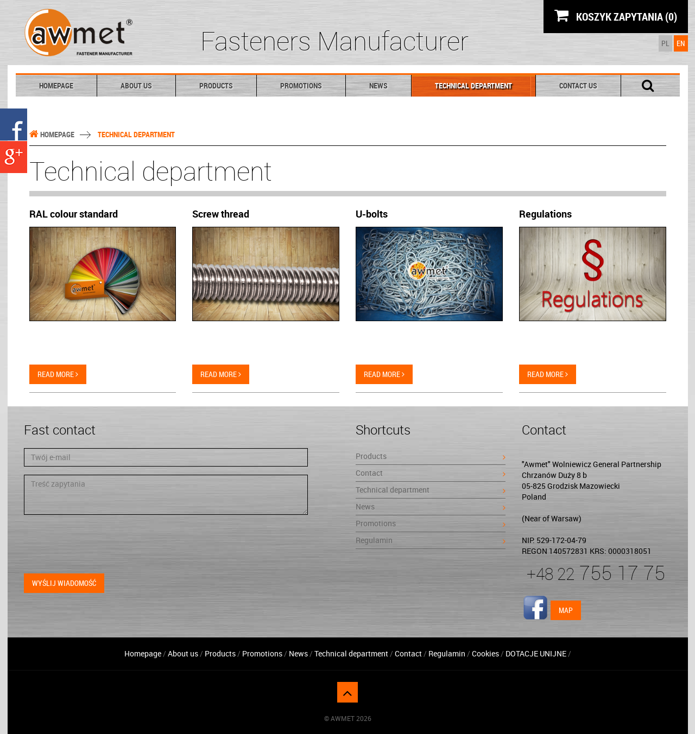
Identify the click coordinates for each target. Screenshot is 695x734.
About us (136, 85)
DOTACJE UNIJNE (536, 653)
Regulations (545, 213)
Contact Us (578, 85)
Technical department (473, 85)
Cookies (485, 653)
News (378, 85)
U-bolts (372, 213)
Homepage (56, 85)
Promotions (301, 85)
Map (566, 610)
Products (216, 85)
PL (665, 43)
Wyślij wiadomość (64, 583)
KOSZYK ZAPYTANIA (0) (615, 16)
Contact (431, 473)
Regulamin (431, 540)
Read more (57, 374)
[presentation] (106, 544)
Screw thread (220, 213)
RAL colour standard (73, 213)
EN (681, 43)
